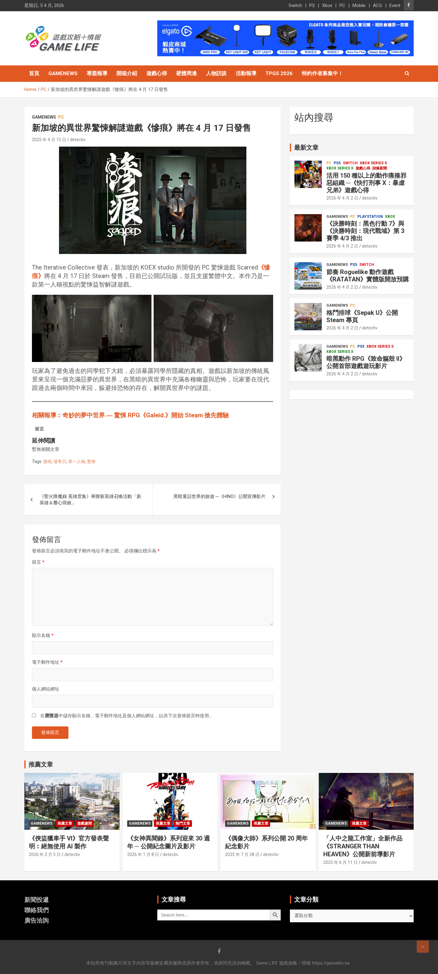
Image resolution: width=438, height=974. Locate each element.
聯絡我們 (36, 910)
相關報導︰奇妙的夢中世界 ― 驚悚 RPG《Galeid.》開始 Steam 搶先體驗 (130, 415)
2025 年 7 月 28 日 (242, 854)
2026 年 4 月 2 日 (342, 198)
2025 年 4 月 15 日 (49, 139)
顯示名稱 (43, 635)
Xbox (327, 5)
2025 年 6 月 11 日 (340, 862)
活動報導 (246, 73)
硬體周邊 (186, 73)
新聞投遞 (36, 899)
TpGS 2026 (279, 73)
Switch (295, 5)
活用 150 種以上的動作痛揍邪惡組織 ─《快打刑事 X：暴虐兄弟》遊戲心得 (366, 183)
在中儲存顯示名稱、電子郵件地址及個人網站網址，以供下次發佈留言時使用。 (127, 715)
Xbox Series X (339, 168)
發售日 (60, 461)
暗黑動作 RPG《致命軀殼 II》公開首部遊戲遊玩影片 (365, 362)
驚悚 (91, 461)
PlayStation (370, 216)
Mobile (359, 5)
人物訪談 (216, 73)
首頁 (34, 73)
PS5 (337, 163)
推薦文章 (64, 823)
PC (342, 5)
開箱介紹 (126, 73)
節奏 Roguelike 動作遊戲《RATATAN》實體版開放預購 (367, 275)
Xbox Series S (373, 163)
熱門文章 (183, 823)
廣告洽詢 (36, 920)
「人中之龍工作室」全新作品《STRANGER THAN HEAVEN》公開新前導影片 (362, 846)
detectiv (77, 139)
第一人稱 (76, 461)
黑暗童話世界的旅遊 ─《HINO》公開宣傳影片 (219, 496)
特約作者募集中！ (322, 73)
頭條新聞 (379, 168)
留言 (38, 562)
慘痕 (47, 461)
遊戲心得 (156, 73)
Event (394, 5)
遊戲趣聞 (84, 823)
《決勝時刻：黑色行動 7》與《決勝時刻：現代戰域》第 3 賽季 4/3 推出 (365, 231)
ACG (377, 5)
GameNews (63, 73)
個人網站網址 (45, 689)
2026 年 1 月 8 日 (143, 854)
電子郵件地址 (47, 662)
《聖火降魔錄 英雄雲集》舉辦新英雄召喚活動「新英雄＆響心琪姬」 (90, 500)
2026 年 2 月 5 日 (45, 854)
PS (312, 5)
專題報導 (97, 73)
